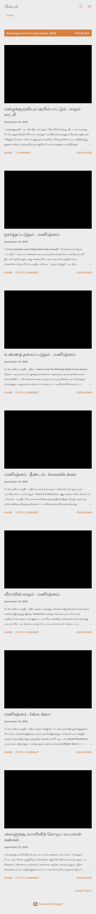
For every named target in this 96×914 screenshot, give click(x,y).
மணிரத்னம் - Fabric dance (27, 714)
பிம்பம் (11, 6)
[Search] (81, 6)
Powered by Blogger (48, 904)
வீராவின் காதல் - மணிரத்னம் (31, 594)
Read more (84, 152)
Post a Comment (27, 272)
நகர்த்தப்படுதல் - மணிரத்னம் (32, 234)
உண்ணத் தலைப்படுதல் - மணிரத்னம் (39, 354)
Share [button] (8, 152)
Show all (82, 33)
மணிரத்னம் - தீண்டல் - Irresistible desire (40, 474)
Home (10, 15)
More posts (83, 890)
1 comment (23, 152)
